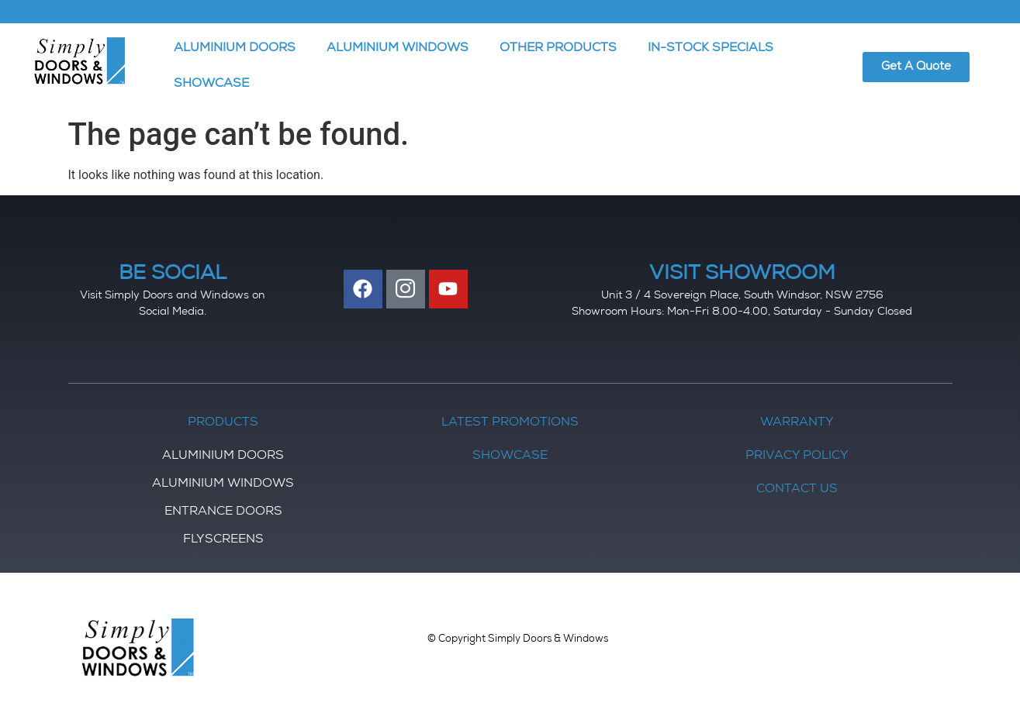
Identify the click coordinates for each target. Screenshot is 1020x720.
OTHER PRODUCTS (558, 49)
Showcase (510, 456)
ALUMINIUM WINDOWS (398, 49)
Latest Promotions (510, 423)
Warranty (797, 423)
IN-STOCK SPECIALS (710, 49)
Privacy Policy (797, 456)
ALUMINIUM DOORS (235, 49)
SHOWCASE (211, 84)
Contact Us (797, 490)
